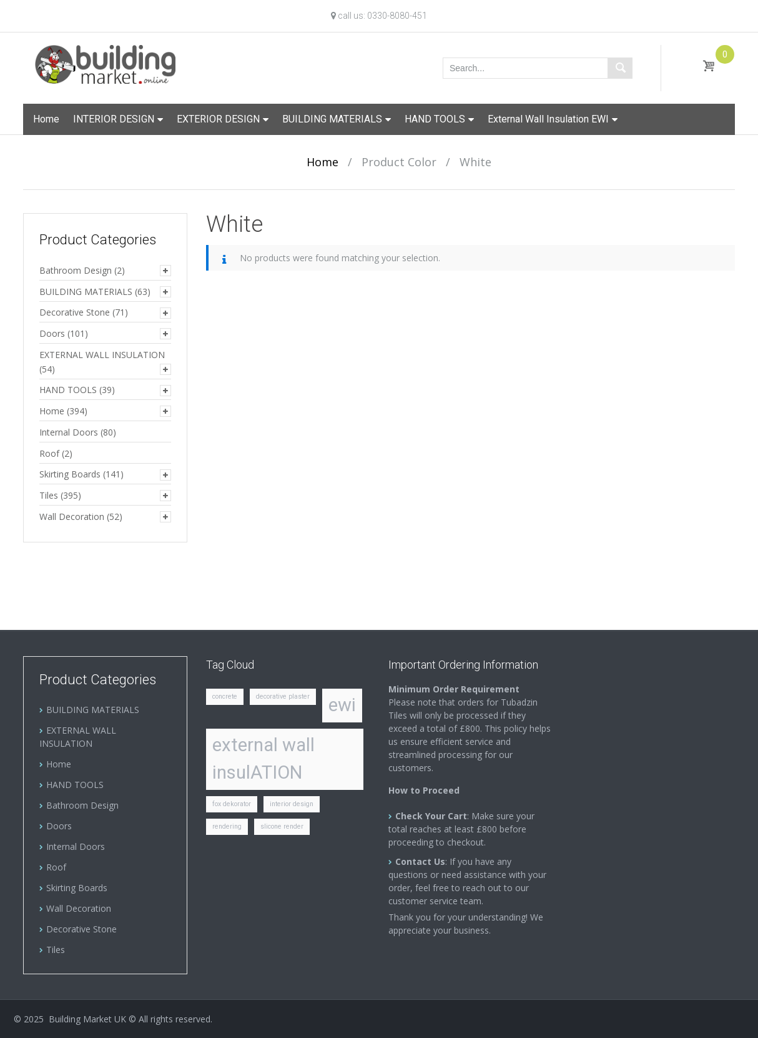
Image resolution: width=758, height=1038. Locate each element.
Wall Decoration (71, 516)
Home (46, 119)
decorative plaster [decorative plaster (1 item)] (283, 696)
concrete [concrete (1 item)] (224, 696)
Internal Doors (68, 432)
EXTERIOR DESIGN (218, 119)
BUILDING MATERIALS (332, 119)
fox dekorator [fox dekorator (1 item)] (231, 804)
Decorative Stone (74, 312)
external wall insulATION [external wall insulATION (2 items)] (263, 758)
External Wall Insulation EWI (548, 119)
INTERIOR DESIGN (113, 119)
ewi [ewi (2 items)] (342, 705)
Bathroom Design (75, 270)
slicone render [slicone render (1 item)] (281, 826)
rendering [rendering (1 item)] (227, 826)
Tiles (48, 495)
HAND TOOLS (435, 119)
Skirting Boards (70, 474)
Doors (52, 333)
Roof (49, 453)
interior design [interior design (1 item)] (291, 804)
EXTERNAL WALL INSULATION (102, 355)
